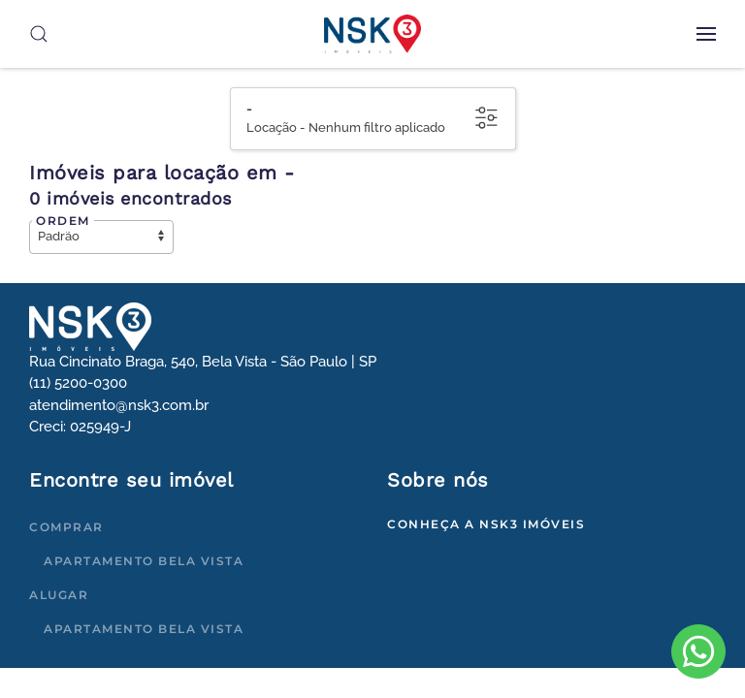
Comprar (66, 527)
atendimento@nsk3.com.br (119, 405)
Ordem (63, 220)
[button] (706, 34)
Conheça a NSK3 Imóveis (486, 524)
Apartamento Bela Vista (143, 561)
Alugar (58, 594)
